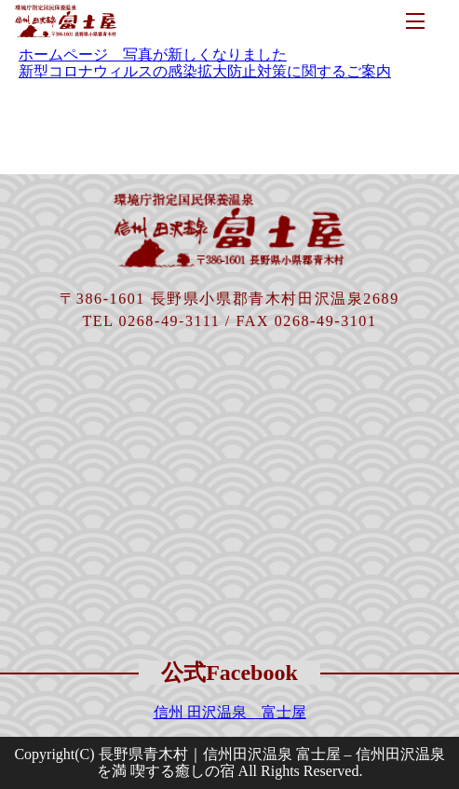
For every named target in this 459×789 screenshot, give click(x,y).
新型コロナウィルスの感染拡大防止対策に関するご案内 (205, 71)
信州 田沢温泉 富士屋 (230, 712)
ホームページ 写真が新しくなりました (153, 54)
